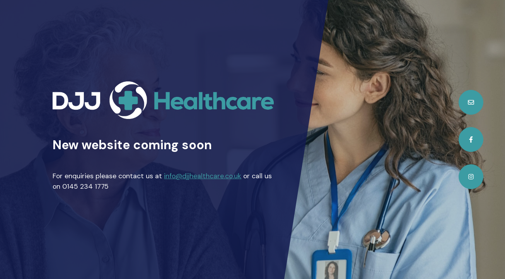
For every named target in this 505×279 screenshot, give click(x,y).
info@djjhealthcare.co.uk (202, 176)
